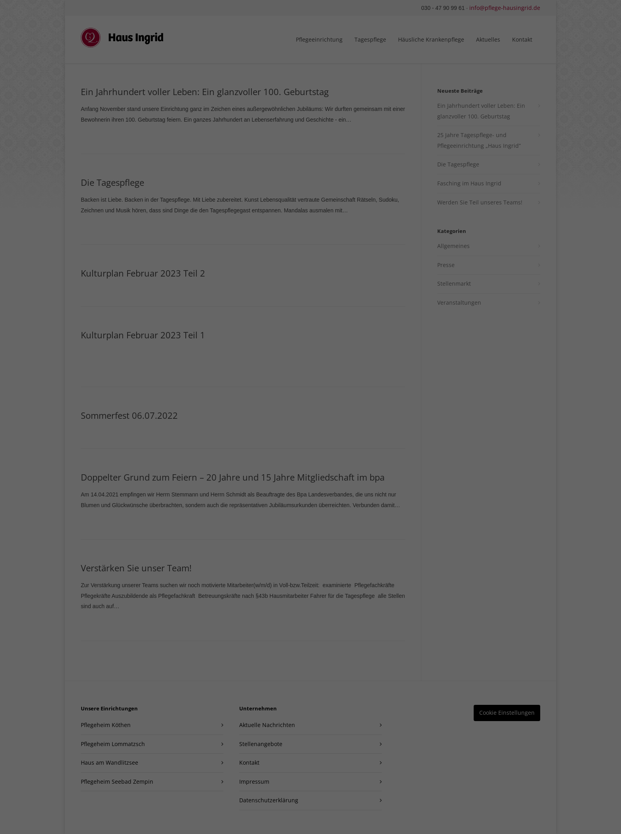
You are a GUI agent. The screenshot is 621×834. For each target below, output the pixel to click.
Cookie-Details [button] (270, 218)
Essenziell (252, 103)
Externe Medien (355, 103)
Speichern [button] (310, 154)
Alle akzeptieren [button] (310, 131)
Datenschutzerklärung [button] (314, 218)
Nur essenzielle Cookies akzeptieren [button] (310, 177)
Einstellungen (325, 77)
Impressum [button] (354, 218)
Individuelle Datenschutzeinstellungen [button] (310, 201)
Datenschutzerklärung (361, 69)
